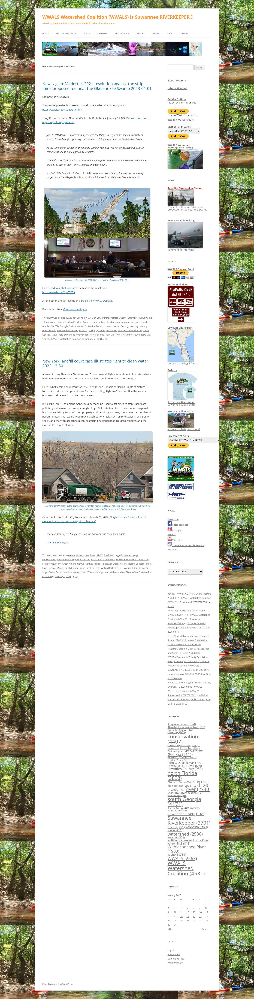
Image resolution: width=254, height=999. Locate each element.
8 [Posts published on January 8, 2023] (206, 907)
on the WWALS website (98, 300)
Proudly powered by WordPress (57, 984)
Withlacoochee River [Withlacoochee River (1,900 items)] (187, 849)
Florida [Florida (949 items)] (190, 748)
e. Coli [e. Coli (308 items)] (185, 745)
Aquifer (72, 317)
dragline (111, 322)
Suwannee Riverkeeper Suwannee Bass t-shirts (183, 402)
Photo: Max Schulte (129, 509)
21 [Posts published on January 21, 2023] (200, 916)
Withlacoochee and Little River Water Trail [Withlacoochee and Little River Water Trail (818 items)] (188, 841)
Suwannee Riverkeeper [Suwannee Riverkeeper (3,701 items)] (189, 820)
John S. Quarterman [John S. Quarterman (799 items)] (185, 762)
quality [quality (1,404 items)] (196, 785)
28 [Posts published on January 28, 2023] (200, 920)
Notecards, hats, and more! (184, 428)
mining (143, 326)
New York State (56, 567)
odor (82, 567)
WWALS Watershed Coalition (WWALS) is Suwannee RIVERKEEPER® (117, 17)
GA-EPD (92, 317)
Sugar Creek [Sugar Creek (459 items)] (178, 810)
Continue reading (75, 309)
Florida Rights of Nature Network (97, 559)
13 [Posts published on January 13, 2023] (194, 912)
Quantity (132, 317)
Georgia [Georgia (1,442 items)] (180, 754)
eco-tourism (122, 322)
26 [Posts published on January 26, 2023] (187, 920)
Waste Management (98, 572)
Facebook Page (178, 524)
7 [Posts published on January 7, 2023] (199, 907)
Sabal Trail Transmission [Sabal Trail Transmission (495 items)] (185, 792)
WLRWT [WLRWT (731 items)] (177, 854)
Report (141, 33)
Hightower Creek (110, 563)
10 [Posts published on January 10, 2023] (175, 912)
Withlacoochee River (120, 572)
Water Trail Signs (178, 284)
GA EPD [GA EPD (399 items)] (196, 751)
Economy (82, 317)
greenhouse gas (91, 563)
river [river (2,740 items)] (198, 789)
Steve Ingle (57, 334)
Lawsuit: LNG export (180, 327)
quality (91, 330)
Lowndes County (120, 326)
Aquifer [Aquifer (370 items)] (174, 729)
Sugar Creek (48, 572)
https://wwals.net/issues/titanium (62, 109)
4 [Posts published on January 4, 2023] (180, 907)
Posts (86, 33)
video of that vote (61, 288)
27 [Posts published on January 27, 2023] (194, 920)
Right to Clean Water (96, 567)
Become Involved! (66, 33)
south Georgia (141, 567)
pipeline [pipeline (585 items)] (176, 785)
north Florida (49, 330)
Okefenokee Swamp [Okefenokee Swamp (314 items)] (179, 782)
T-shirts (172, 370)
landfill (148, 563)
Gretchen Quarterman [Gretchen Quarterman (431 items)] (182, 757)
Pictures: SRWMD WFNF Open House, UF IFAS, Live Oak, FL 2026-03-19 (189, 627)
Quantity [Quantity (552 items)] (176, 790)
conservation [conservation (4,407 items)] (183, 739)
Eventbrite (173, 519)
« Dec (170, 929)
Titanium (47, 322)
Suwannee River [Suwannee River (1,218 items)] (186, 813)
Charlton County (82, 322)
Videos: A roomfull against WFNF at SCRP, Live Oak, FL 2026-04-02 (189, 674)
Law (99, 317)
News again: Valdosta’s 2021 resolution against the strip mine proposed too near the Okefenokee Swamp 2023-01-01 (97, 86)
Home (45, 33)
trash (83, 572)
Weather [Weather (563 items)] (176, 837)
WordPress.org (175, 962)
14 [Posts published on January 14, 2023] (200, 912)
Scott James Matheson (130, 330)
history (123, 563)
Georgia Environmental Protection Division (82, 326)
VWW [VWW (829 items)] (175, 830)
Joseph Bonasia (136, 563)
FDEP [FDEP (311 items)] (196, 745)
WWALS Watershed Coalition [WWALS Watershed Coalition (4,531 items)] (186, 868)
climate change (130, 555)
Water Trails (122, 33)
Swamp (148, 317)
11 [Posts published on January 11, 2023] (181, 912)
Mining (105, 317)
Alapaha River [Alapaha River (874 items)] (182, 724)
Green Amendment (72, 563)
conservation (98, 322)
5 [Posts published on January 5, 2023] (187, 907)
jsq (105, 338)
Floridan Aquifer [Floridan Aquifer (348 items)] (178, 751)
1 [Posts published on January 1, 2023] (206, 903)
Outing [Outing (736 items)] (199, 782)
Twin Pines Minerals (126, 334)
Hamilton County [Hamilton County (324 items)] (178, 760)
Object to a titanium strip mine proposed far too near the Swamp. (188, 207)
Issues (155, 33)
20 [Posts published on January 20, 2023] (194, 916)
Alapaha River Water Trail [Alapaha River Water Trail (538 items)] (186, 727)
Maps (185, 33)
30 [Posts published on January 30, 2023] (169, 924)
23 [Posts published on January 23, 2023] (169, 920)
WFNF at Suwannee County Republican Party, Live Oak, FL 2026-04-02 (189, 699)
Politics (114, 317)
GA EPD (55, 326)
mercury (134, 326)
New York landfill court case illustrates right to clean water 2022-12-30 (95, 363)
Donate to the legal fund (182, 362)
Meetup (172, 534)
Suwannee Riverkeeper (76, 334)
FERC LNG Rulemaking (181, 220)
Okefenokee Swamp (67, 330)
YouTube (175, 539)
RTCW (99, 555)
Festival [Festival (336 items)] (173, 748)
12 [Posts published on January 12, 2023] (187, 912)
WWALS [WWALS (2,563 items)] (182, 858)
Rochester (113, 567)
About (170, 33)
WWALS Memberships (181, 120)
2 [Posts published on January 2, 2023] (168, 907)
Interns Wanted (177, 88)
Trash (107, 555)
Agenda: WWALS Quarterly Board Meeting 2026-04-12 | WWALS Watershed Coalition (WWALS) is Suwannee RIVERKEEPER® (189, 598)
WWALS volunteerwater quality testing (180, 146)
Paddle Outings (177, 99)
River (140, 317)
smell (130, 567)
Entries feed (174, 954)
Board (171, 606)
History (80, 555)
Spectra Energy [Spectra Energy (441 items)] (178, 808)
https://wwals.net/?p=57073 (58, 292)
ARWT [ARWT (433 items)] (187, 729)
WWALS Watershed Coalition (66, 338)
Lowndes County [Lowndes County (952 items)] (185, 768)
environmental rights (68, 559)
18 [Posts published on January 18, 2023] (181, 916)
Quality (122, 317)
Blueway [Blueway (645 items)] (177, 732)
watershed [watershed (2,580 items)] (185, 834)
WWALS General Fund (181, 269)
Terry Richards (96, 334)
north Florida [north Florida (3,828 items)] (182, 775)
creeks (71, 555)
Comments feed (176, 958)
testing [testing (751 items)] (176, 827)
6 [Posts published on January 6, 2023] (193, 907)
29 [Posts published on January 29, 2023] (206, 920)
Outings (102, 33)
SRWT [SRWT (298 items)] (194, 808)
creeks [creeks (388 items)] (174, 745)
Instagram (175, 530)
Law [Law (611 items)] (174, 766)
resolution (111, 330)
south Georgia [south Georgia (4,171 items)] (184, 802)
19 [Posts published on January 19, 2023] (187, 916)
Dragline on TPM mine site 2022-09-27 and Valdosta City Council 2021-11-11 (97, 280)
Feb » (204, 929)
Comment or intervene (185, 248)
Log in (171, 950)
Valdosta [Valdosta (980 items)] (196, 827)
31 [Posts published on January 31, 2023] (175, 924)
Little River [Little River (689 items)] (191, 766)
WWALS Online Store (180, 411)
